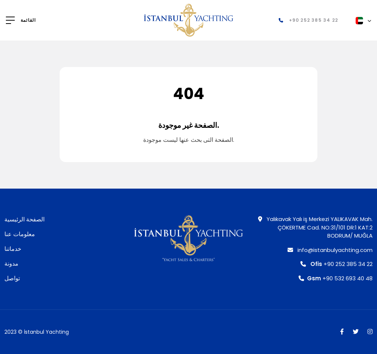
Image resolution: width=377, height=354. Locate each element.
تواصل (12, 278)
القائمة (28, 20)
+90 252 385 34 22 (336, 264)
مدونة (11, 263)
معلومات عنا (19, 234)
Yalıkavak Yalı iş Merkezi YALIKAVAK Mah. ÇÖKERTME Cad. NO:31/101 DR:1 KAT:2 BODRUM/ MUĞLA (315, 227)
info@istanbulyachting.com (330, 250)
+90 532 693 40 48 (336, 278)
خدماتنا (12, 249)
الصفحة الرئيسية (24, 219)
